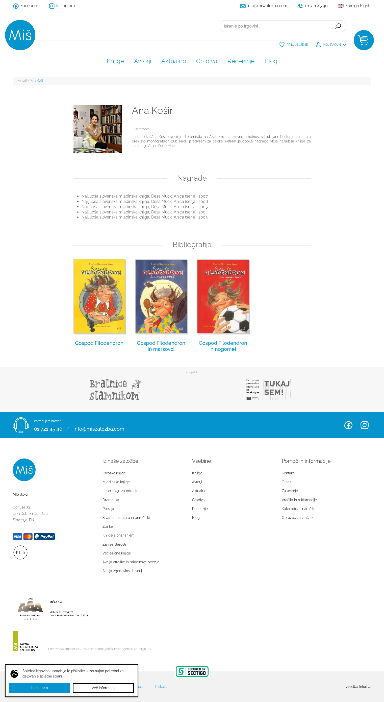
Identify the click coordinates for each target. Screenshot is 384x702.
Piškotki (161, 687)
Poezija (108, 509)
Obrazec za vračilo (297, 518)
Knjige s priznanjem (119, 535)
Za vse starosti (114, 544)
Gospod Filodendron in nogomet (223, 346)
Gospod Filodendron (99, 343)
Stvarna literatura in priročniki (126, 518)
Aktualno (173, 61)
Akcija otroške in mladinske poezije (131, 562)
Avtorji (142, 61)
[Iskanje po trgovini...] (274, 26)
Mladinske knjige (116, 482)
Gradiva (206, 61)
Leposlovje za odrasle (120, 491)
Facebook (348, 425)
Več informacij (103, 688)
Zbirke (108, 526)
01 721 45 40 (48, 428)
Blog (271, 61)
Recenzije (240, 61)
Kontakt (288, 473)
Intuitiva (358, 687)
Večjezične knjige (117, 553)
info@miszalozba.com (98, 428)
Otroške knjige (114, 473)
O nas (286, 482)
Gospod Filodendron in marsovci (161, 346)
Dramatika (111, 500)
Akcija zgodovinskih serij (122, 571)
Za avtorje (290, 491)
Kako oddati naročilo (298, 509)
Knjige (115, 61)
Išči (337, 26)
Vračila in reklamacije (299, 500)
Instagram (364, 425)
